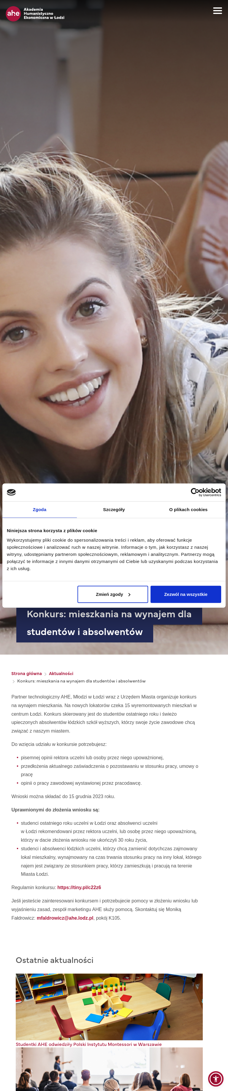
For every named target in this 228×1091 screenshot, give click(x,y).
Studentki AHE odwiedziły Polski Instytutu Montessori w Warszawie (89, 1044)
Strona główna (26, 673)
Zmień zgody (113, 593)
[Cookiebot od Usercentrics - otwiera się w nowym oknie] (195, 492)
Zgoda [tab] (40, 509)
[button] (216, 1079)
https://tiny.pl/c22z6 (79, 887)
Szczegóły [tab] (114, 509)
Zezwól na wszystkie (186, 593)
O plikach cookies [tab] (188, 509)
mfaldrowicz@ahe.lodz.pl (65, 918)
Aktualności (61, 673)
